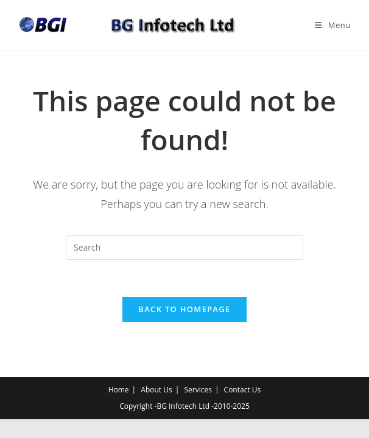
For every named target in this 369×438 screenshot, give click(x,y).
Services (197, 389)
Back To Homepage (184, 309)
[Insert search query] (184, 247)
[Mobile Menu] (333, 24)
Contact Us (242, 389)
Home (118, 389)
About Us (156, 389)
